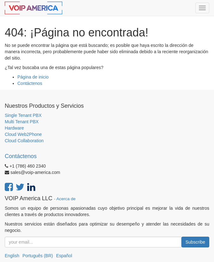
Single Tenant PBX (23, 115)
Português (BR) (37, 255)
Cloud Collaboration (24, 140)
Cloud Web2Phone (23, 134)
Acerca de (66, 198)
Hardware (14, 128)
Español (64, 255)
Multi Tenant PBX (22, 121)
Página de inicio (33, 77)
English (12, 255)
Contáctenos (29, 83)
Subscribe (195, 242)
